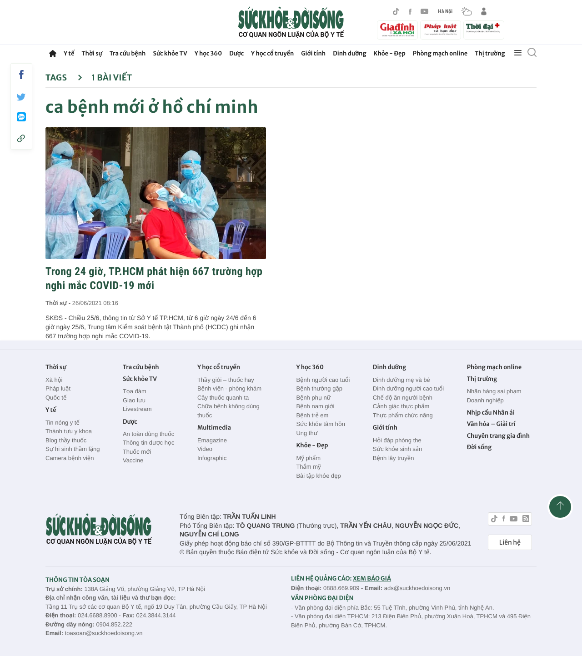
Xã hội (54, 379)
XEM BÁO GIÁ (372, 578)
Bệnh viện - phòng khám (229, 388)
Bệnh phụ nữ (313, 397)
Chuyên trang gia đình (498, 435)
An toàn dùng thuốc (148, 434)
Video (204, 449)
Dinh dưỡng (349, 53)
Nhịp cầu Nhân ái (491, 412)
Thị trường (490, 53)
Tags (63, 77)
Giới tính (313, 53)
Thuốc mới (137, 451)
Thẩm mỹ (308, 466)
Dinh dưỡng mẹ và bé (401, 379)
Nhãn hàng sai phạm (494, 391)
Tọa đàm (134, 391)
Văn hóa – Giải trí (491, 424)
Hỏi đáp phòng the (397, 440)
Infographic (211, 458)
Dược (236, 53)
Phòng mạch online (440, 53)
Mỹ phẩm (308, 458)
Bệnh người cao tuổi (323, 379)
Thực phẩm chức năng (403, 415)
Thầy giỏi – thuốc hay (225, 379)
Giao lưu (134, 400)
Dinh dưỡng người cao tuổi (408, 388)
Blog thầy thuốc (65, 440)
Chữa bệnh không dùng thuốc (228, 411)
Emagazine (212, 440)
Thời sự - (58, 303)
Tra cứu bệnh (128, 53)
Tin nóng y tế (62, 422)
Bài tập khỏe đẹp (318, 475)
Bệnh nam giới (315, 406)
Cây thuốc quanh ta (223, 397)
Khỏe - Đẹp (390, 53)
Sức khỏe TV (170, 53)
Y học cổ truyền (272, 53)
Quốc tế (55, 397)
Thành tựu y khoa (68, 431)
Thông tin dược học (149, 442)
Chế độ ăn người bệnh (402, 397)
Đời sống (479, 447)
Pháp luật (57, 388)
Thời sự (91, 53)
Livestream (137, 409)
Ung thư (306, 433)
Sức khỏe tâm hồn (320, 424)
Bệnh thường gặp (319, 388)
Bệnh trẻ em (312, 415)
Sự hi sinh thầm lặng (72, 449)
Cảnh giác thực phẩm (401, 406)
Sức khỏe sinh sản (397, 449)
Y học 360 (208, 53)
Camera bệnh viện (69, 458)
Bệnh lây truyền (393, 458)
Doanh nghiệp (485, 400)
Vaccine (133, 460)
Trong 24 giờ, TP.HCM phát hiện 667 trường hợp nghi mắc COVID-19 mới (153, 278)
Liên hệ (510, 542)
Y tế (69, 53)
